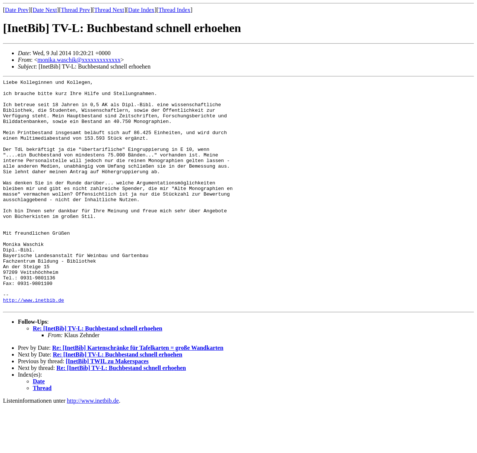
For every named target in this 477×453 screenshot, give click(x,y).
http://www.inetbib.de (33, 344)
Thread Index (174, 10)
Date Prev (17, 10)
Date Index (141, 10)
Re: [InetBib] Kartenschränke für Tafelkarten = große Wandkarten (137, 393)
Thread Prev (75, 10)
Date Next (45, 10)
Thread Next (109, 10)
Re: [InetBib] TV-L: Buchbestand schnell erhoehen (97, 374)
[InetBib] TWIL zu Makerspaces (107, 407)
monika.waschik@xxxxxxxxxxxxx (78, 60)
